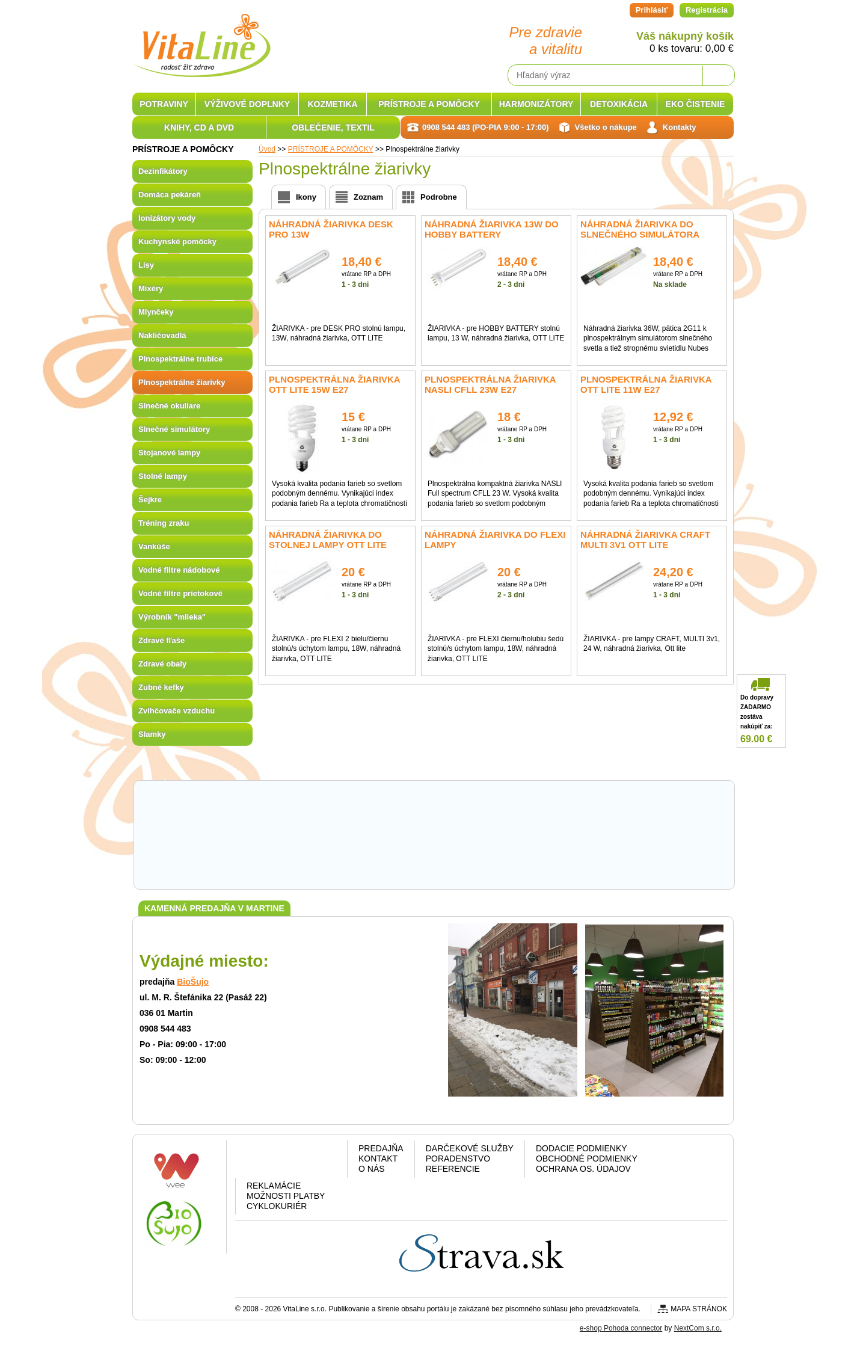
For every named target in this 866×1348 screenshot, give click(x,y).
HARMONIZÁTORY (536, 104)
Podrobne (438, 197)
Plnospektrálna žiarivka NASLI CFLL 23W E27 (490, 384)
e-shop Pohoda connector (621, 1328)
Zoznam (368, 197)
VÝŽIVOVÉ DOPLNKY (247, 104)
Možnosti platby (286, 1196)
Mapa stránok (699, 1309)
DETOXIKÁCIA (619, 104)
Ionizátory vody (166, 218)
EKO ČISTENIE (695, 104)
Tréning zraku (163, 523)
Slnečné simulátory (174, 429)
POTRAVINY (164, 104)
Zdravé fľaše (161, 640)
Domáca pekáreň (169, 194)
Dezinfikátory (163, 171)
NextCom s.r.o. (698, 1328)
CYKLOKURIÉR (277, 1206)
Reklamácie (274, 1185)
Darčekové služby (470, 1148)
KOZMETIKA (332, 104)
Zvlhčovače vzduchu (176, 710)
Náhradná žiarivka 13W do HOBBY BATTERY (492, 229)
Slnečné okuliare (169, 405)
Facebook (258, 1161)
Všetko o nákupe (606, 127)
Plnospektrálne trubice (180, 358)
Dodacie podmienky (581, 1148)
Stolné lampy (162, 476)
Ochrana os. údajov (583, 1169)
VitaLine (201, 38)
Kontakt (378, 1158)
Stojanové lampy (169, 452)
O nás (371, 1169)
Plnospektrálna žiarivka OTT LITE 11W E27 (645, 384)
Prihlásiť (652, 9)
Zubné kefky (161, 687)
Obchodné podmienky (586, 1158)
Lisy (146, 264)
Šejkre (150, 499)
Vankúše (154, 546)
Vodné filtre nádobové (179, 569)
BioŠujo (193, 981)
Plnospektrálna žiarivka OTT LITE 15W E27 (334, 384)
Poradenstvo (458, 1158)
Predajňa (381, 1148)
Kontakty (679, 127)
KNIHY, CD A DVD (199, 127)
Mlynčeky (156, 311)
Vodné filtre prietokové (180, 593)
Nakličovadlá (162, 335)
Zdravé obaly (162, 663)
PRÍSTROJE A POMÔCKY (429, 104)
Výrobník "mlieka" (172, 616)
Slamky (152, 734)
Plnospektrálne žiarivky (182, 382)
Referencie (453, 1169)
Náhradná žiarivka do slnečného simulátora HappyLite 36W (639, 234)
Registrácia (707, 9)
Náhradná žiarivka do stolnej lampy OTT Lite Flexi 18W (328, 544)
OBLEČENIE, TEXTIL (333, 127)
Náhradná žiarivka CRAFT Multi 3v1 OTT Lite (645, 539)
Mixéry (150, 288)
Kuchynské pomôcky (177, 241)
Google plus (289, 1161)
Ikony (306, 197)
